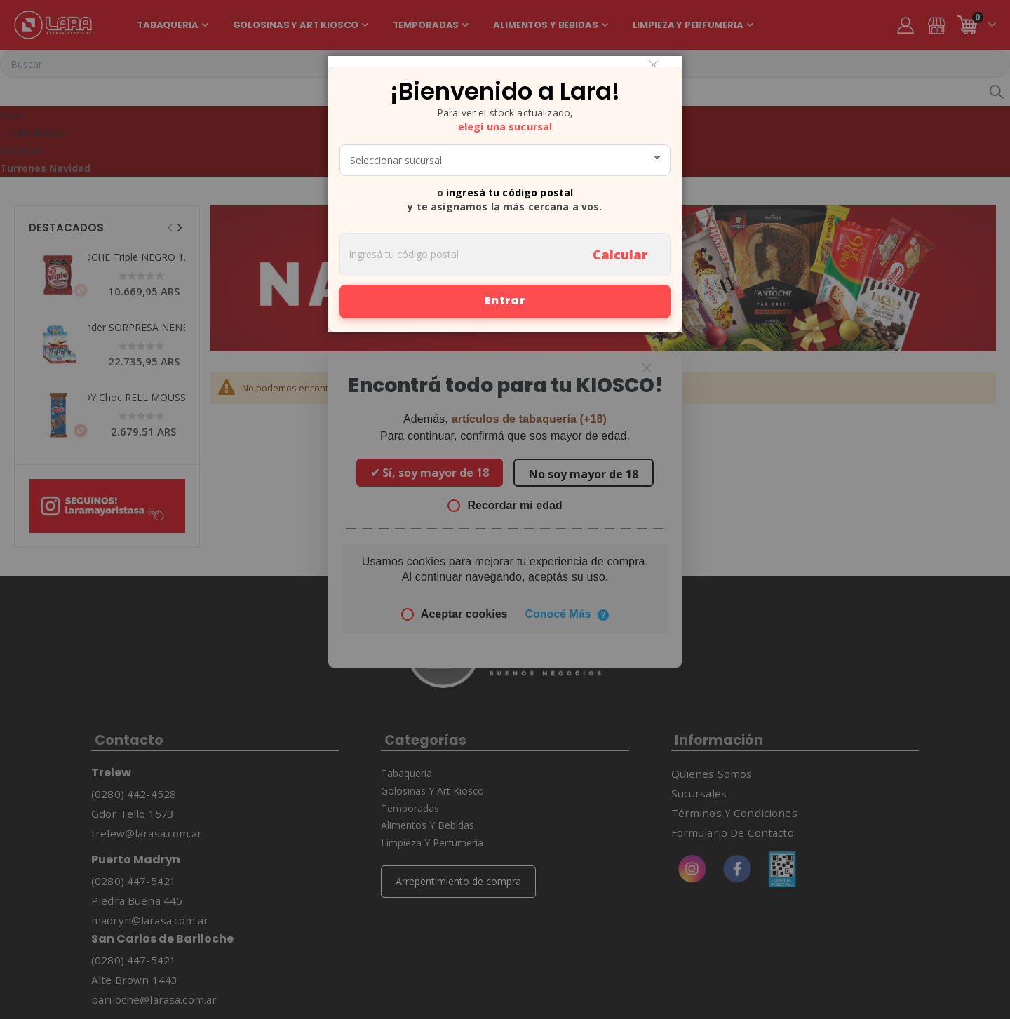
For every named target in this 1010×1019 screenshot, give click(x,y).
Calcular (620, 254)
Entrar (505, 300)
